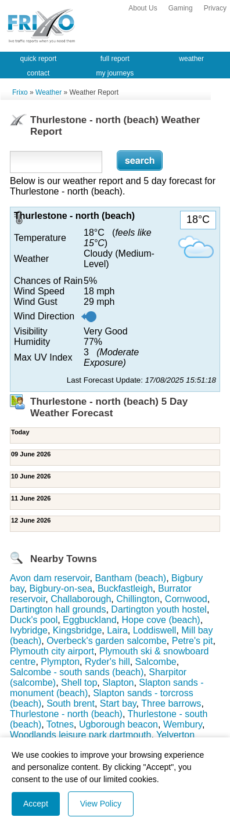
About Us (142, 8)
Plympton (60, 662)
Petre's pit (192, 641)
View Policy (100, 803)
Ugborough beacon (118, 724)
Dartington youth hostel (159, 609)
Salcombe (156, 662)
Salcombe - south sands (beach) (76, 672)
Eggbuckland (90, 620)
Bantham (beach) (130, 578)
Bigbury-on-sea (61, 588)
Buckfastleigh (125, 588)
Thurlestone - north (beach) (66, 714)
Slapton (118, 682)
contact (38, 73)
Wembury (182, 724)
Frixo (20, 92)
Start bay (118, 703)
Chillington (138, 599)
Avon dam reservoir (50, 578)
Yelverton (175, 735)
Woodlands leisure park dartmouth (80, 735)
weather (191, 59)
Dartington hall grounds (58, 609)
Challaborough (81, 599)
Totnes (60, 724)
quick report (38, 59)
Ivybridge (29, 630)
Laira (117, 630)
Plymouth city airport (52, 651)
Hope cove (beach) (161, 620)
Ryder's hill (107, 662)
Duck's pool (34, 620)
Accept (35, 803)
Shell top (79, 682)
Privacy (215, 8)
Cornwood (186, 599)
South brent (70, 703)
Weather (48, 92)
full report (115, 59)
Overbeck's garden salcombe (106, 641)
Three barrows (171, 703)
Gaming (180, 8)
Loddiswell (155, 630)
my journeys (115, 73)
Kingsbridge (77, 630)
